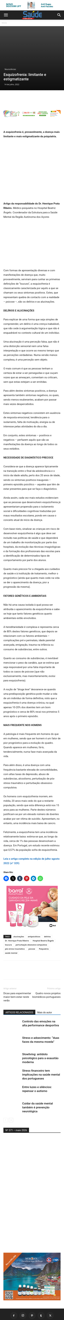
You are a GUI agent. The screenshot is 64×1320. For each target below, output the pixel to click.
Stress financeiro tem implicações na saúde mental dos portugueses (41, 1052)
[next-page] (11, 1097)
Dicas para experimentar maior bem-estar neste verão (17, 974)
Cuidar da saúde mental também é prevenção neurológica (37, 1084)
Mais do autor (44, 990)
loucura (8, 922)
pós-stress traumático (15, 926)
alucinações (18, 914)
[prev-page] (5, 1097)
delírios (47, 914)
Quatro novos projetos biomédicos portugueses (46, 972)
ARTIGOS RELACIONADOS (19, 990)
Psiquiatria (44, 926)
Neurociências (10, 48)
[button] (5, 15)
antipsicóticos (34, 914)
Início (4, 22)
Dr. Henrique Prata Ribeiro (17, 918)
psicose (32, 926)
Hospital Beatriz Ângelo (43, 918)
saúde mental (11, 930)
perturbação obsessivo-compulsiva (31, 922)
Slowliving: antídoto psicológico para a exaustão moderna (40, 1035)
